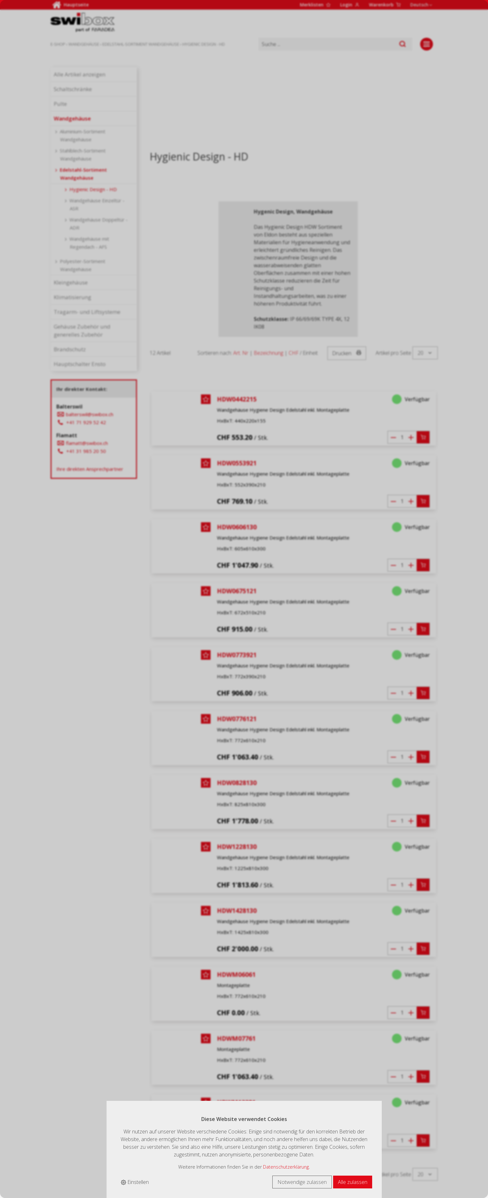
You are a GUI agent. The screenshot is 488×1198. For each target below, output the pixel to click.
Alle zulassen (352, 1182)
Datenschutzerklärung (286, 1167)
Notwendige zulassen (302, 1182)
